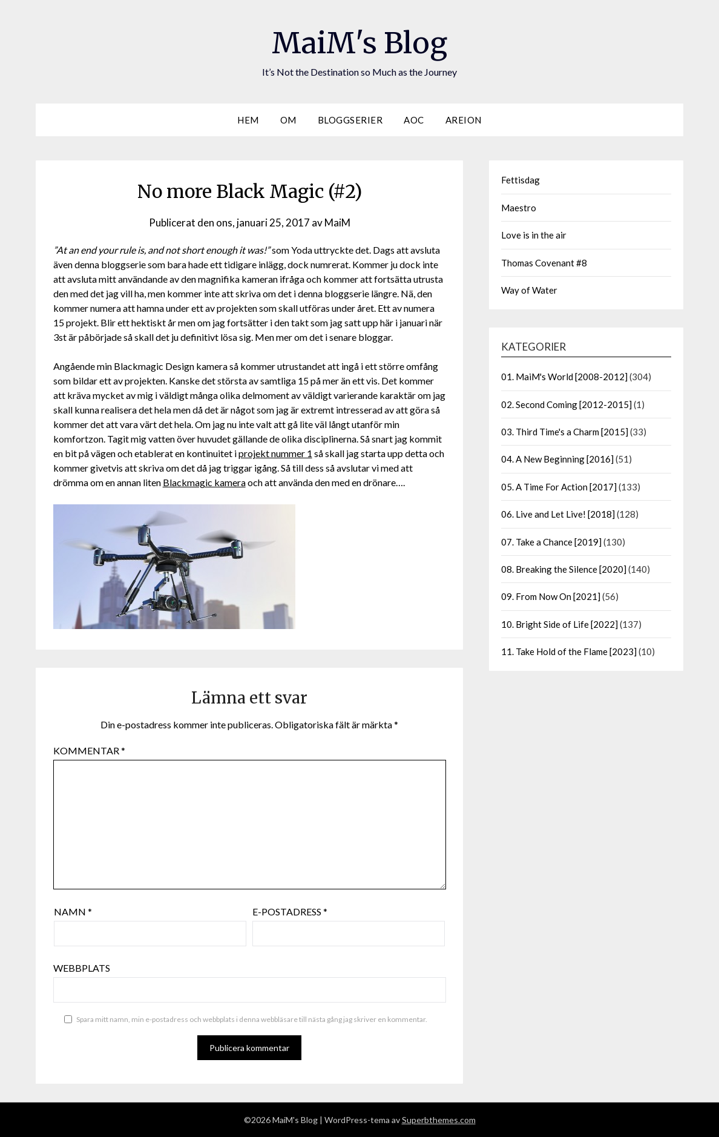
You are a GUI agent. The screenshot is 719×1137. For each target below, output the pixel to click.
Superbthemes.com (439, 1120)
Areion (463, 119)
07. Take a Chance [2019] (551, 541)
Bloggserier (350, 119)
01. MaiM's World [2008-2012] (564, 376)
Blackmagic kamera (204, 482)
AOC (414, 119)
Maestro (518, 207)
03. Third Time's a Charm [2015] (564, 431)
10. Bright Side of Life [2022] (559, 624)
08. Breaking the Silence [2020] (563, 569)
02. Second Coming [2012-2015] (566, 404)
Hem (248, 119)
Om (288, 119)
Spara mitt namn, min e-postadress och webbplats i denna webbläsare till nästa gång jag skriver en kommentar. (251, 1019)
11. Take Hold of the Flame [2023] (569, 651)
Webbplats (81, 968)
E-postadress (289, 911)
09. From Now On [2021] (550, 596)
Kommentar (89, 750)
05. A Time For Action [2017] (559, 486)
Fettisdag (520, 179)
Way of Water (529, 290)
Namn (73, 911)
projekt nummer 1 (275, 453)
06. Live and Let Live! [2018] (558, 514)
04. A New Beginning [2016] (557, 458)
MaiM (337, 222)
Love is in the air (533, 234)
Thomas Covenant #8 (544, 262)
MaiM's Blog (359, 43)
